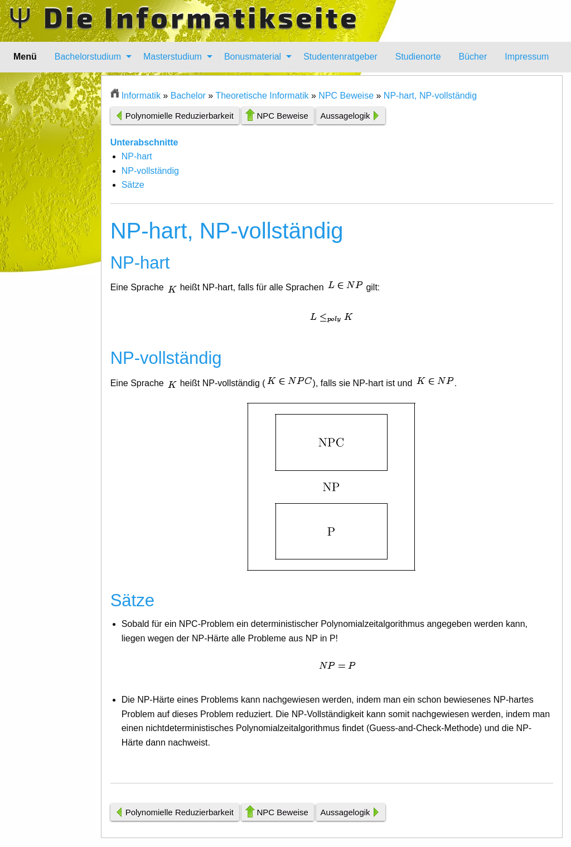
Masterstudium (172, 56)
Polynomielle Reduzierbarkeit (179, 115)
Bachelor (188, 95)
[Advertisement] (55, 242)
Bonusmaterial (252, 56)
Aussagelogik (345, 115)
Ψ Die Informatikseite (183, 16)
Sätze (133, 184)
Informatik (141, 95)
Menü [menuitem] (25, 56)
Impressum (527, 56)
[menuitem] (90, 56)
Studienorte (418, 56)
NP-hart (137, 156)
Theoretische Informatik (261, 95)
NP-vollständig (150, 171)
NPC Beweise (346, 95)
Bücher (473, 56)
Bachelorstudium (88, 56)
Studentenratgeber (340, 56)
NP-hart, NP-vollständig (430, 95)
